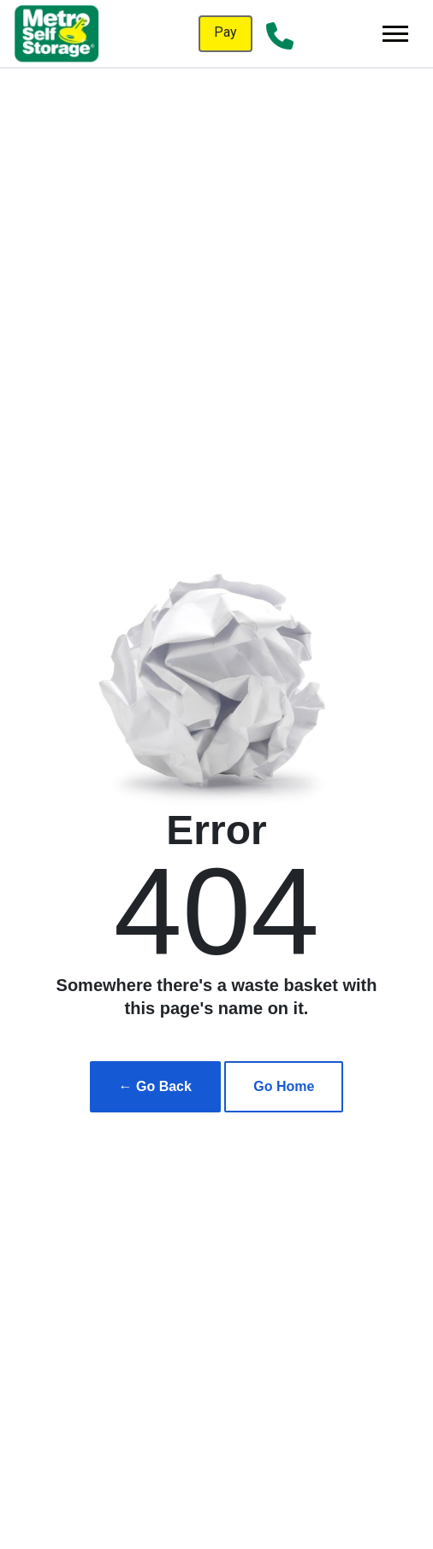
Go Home (283, 1086)
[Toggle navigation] (395, 33)
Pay (225, 32)
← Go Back (155, 1086)
